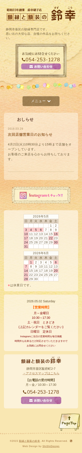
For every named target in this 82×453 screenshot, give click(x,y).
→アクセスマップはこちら (41, 373)
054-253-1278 (41, 59)
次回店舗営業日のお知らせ (30, 134)
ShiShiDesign (50, 446)
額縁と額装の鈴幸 (29, 441)
